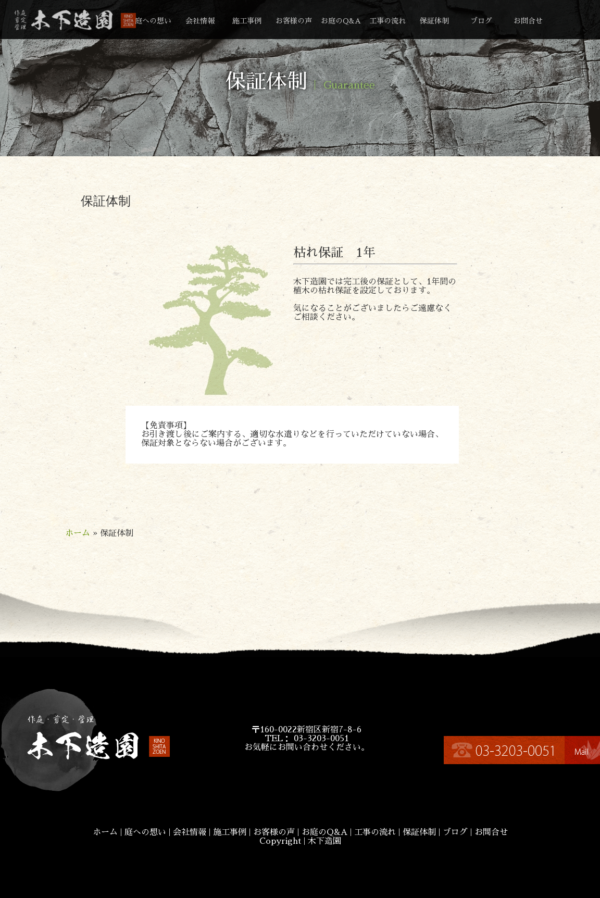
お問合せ (528, 20)
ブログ (481, 20)
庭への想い (153, 20)
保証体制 (434, 20)
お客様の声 (294, 20)
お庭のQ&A (341, 20)
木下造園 (324, 841)
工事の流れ (387, 20)
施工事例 (246, 20)
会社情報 (200, 20)
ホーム (77, 533)
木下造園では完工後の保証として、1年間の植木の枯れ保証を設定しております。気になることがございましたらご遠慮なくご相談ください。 (375, 285)
